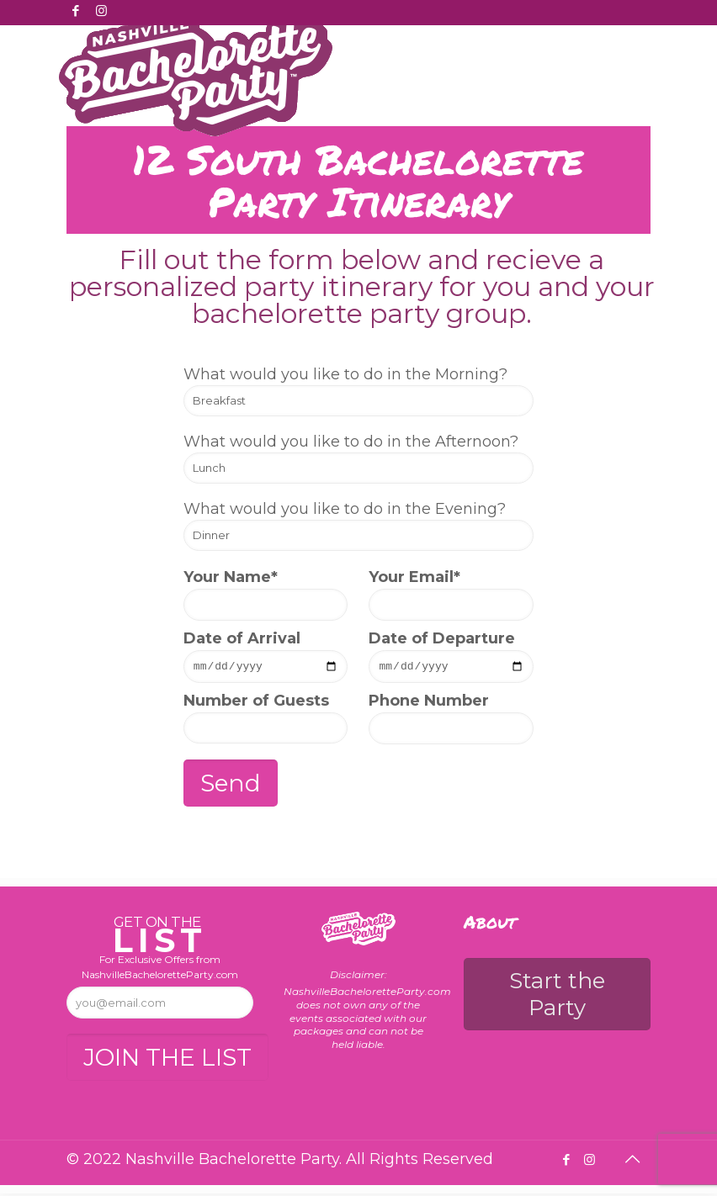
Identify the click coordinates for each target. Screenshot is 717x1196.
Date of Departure (451, 657)
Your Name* (265, 594)
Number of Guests (265, 720)
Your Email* (451, 594)
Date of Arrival (265, 657)
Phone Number (451, 720)
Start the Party (557, 997)
